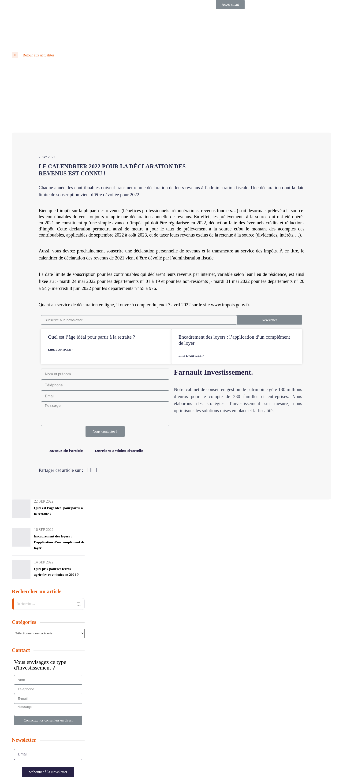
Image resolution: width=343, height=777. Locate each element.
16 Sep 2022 (43, 530)
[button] (230, 4)
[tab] (66, 450)
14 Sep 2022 (43, 562)
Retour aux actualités (33, 55)
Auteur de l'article (66, 450)
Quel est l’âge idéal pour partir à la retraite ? (91, 337)
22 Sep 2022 (43, 501)
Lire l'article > (60, 349)
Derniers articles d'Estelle (119, 450)
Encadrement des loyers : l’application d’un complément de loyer (59, 542)
